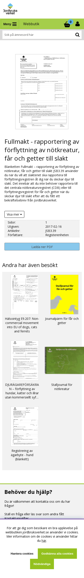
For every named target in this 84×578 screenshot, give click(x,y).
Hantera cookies (22, 553)
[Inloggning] (78, 24)
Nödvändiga (42, 564)
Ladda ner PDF (42, 247)
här (44, 540)
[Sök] (42, 34)
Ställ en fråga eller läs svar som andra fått (34, 514)
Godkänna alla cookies (57, 553)
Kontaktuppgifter (16, 518)
